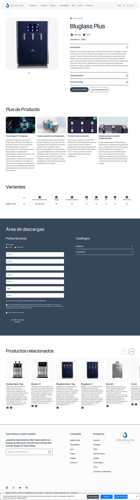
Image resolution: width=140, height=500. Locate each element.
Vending (96, 458)
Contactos (90, 5)
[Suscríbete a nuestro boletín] (49, 451)
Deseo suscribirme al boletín (15, 312)
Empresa (53, 5)
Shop (119, 5)
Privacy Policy (39, 493)
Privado (9, 247)
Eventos (80, 5)
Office (95, 449)
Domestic (96, 440)
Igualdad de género (71, 494)
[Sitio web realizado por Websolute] (133, 494)
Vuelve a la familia (76, 18)
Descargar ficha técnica (99, 90)
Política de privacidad (39, 301)
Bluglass (105, 246)
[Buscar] (128, 5)
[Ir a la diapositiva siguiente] (131, 351)
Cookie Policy (48, 493)
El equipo (73, 458)
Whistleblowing (30, 494)
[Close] (137, 498)
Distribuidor (18, 247)
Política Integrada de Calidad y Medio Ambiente (50, 494)
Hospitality (105, 252)
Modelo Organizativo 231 (61, 493)
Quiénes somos (75, 440)
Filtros (95, 467)
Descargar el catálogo (79, 90)
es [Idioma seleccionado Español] (132, 6)
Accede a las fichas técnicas (17, 321)
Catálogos (43, 5)
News (73, 5)
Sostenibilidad (64, 5)
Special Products (99, 454)
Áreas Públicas (98, 463)
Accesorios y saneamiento (102, 472)
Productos (33, 5)
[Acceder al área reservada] (124, 6)
